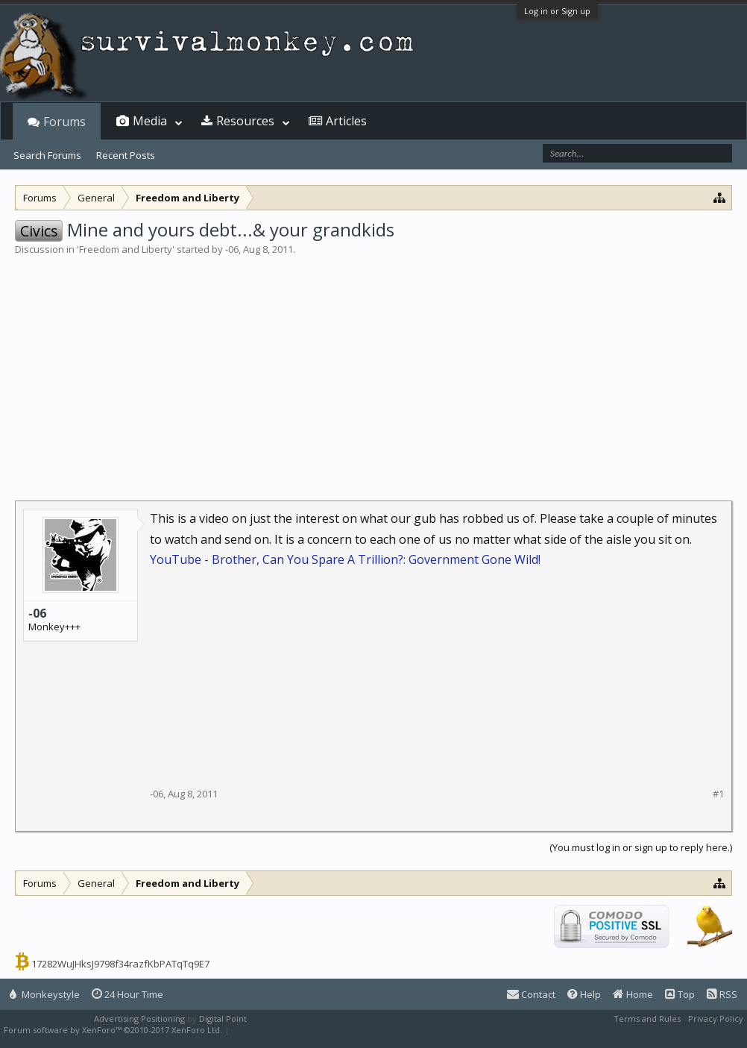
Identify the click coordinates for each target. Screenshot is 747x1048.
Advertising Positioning (139, 1018)
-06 (232, 249)
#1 (718, 794)
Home (633, 994)
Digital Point (223, 1018)
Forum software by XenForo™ (113, 1029)
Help (584, 994)
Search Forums (47, 155)
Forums (64, 121)
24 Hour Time (127, 994)
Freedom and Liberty (125, 249)
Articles (346, 121)
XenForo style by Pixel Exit (284, 1029)
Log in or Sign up (557, 10)
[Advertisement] (373, 368)
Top (680, 994)
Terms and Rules (647, 1018)
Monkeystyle (45, 994)
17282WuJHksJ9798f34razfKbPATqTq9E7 (120, 963)
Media (150, 121)
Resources (245, 121)
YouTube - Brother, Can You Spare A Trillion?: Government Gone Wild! (345, 559)
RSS (722, 994)
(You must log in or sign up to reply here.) (640, 847)
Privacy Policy (715, 1018)
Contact (531, 994)
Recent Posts (125, 155)
